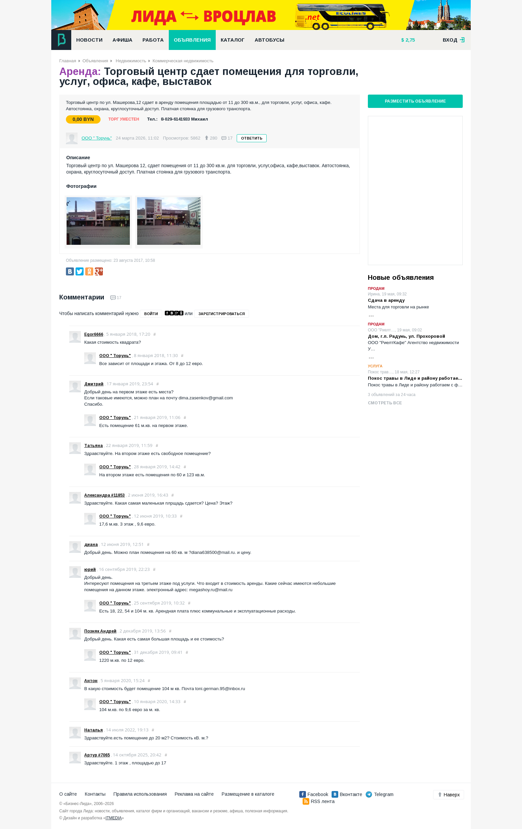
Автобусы (269, 40)
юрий (90, 569)
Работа (153, 40)
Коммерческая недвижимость (182, 60)
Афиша (122, 40)
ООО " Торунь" (97, 138)
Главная (67, 60)
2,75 (409, 40)
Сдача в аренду (386, 300)
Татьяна (93, 445)
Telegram (379, 794)
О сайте (68, 794)
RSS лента (319, 801)
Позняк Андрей (100, 631)
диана (91, 544)
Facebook (313, 794)
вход (454, 40)
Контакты (95, 794)
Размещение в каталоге (248, 794)
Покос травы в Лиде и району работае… (415, 378)
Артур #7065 (97, 755)
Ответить (251, 138)
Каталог (233, 40)
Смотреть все (385, 403)
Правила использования (140, 794)
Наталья (93, 730)
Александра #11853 (104, 495)
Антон (91, 680)
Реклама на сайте (194, 794)
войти (151, 314)
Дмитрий (94, 384)
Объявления (192, 40)
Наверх (448, 794)
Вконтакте (347, 794)
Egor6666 (93, 334)
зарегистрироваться (221, 314)
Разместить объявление (415, 101)
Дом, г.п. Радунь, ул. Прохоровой (406, 336)
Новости (89, 40)
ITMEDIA (114, 818)
